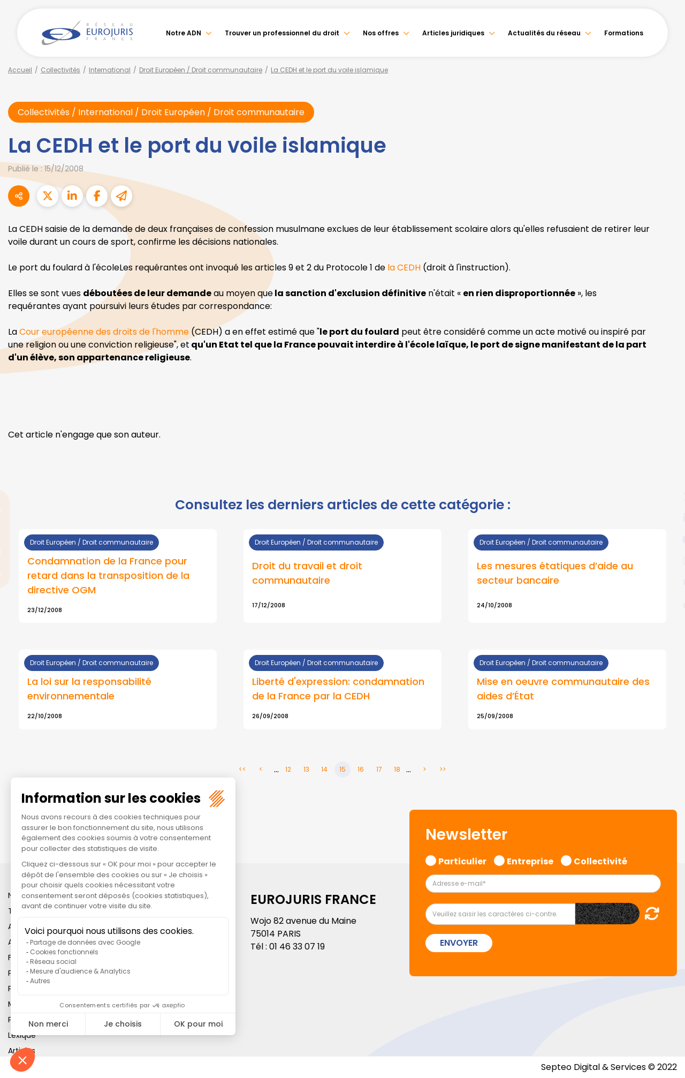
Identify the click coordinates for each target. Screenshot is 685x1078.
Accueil (20, 69)
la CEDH (404, 267)
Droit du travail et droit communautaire (307, 573)
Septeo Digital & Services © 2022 (609, 1067)
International (110, 69)
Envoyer (459, 943)
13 (306, 769)
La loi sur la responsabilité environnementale (89, 689)
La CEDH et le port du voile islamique (329, 69)
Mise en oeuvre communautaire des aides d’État (563, 689)
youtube (663, 539)
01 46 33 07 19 (297, 946)
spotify (663, 582)
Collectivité (600, 860)
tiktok (663, 603)
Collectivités (60, 69)
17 (379, 769)
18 (397, 769)
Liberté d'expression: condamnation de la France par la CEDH (338, 689)
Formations (623, 32)
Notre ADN (183, 32)
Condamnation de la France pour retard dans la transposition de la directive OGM (108, 575)
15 (342, 769)
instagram (663, 560)
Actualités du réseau (544, 32)
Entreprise (530, 860)
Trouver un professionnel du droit (282, 32)
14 (324, 769)
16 (360, 769)
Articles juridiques (453, 32)
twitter (663, 496)
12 (288, 769)
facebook (663, 475)
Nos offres (381, 32)
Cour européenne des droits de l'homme (104, 332)
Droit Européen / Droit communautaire (200, 69)
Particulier (462, 860)
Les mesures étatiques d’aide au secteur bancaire (555, 573)
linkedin (663, 517)
